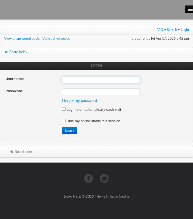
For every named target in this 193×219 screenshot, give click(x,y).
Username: (14, 79)
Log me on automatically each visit (91, 109)
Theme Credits (118, 196)
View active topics (56, 38)
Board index (15, 52)
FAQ (160, 30)
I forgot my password (79, 101)
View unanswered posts (22, 38)
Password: (14, 91)
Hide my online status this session (91, 121)
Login (185, 30)
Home (100, 196)
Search (172, 30)
